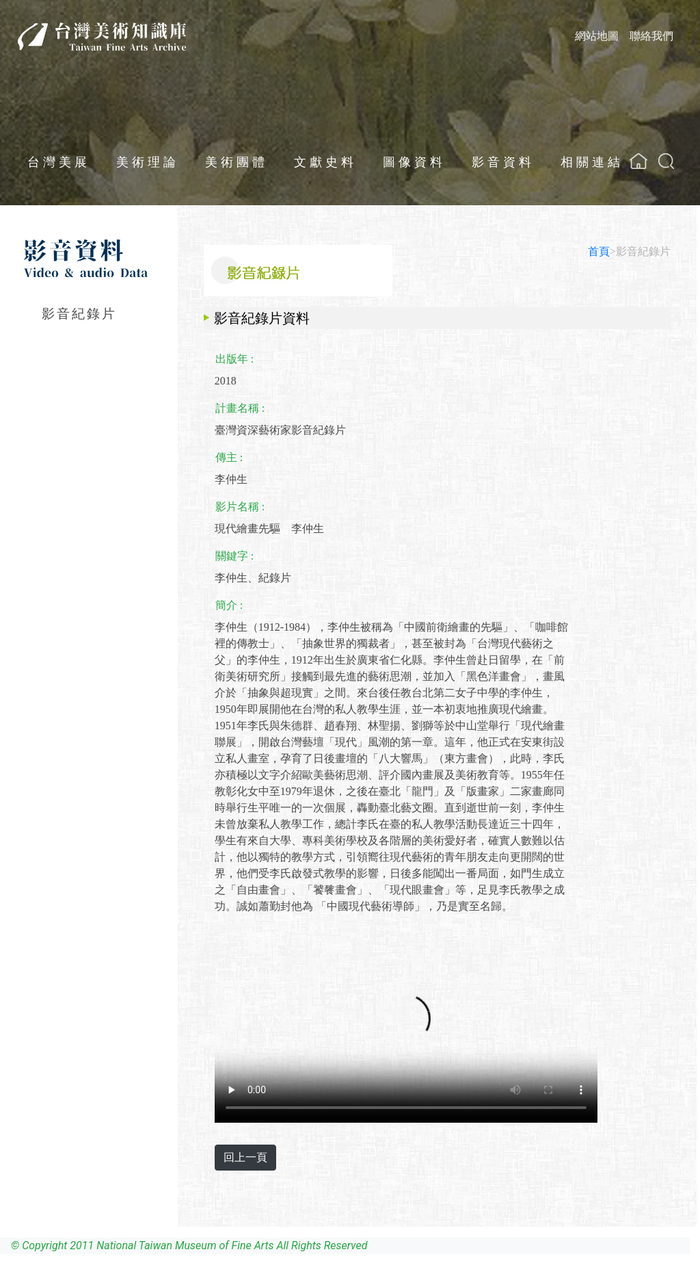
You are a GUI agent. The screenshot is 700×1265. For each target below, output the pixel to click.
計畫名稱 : (240, 408)
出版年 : (234, 359)
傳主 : (229, 457)
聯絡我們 (651, 35)
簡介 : (229, 605)
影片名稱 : (240, 506)
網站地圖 (597, 35)
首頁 (599, 251)
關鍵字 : (234, 556)
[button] (666, 161)
